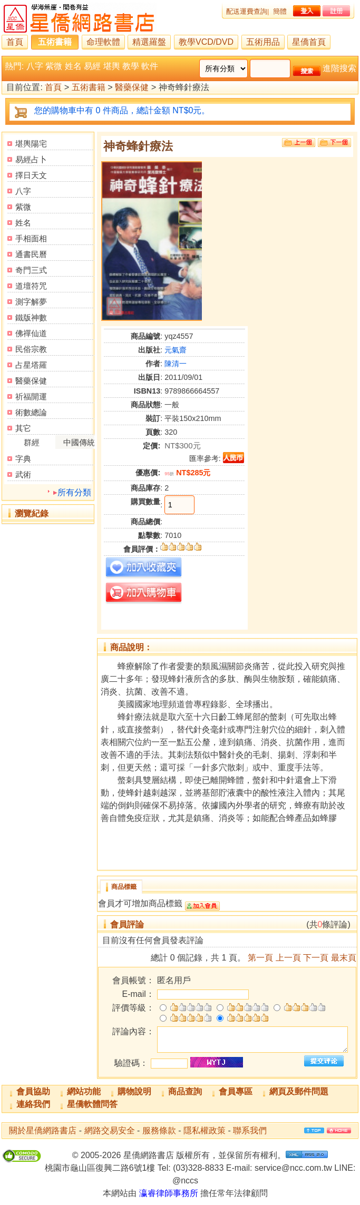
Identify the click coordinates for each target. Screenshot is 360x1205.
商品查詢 (185, 1091)
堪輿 (111, 66)
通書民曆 (31, 254)
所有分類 (74, 492)
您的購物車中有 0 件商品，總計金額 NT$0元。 (122, 110)
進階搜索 (339, 68)
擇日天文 (31, 175)
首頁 (14, 41)
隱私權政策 (204, 1130)
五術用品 (263, 41)
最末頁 (343, 957)
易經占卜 (31, 159)
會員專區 (235, 1091)
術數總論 (31, 412)
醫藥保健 (132, 87)
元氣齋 (175, 350)
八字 (34, 66)
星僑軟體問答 (92, 1104)
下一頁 (315, 957)
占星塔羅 (31, 364)
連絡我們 (33, 1104)
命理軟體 (103, 41)
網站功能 (84, 1091)
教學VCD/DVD (206, 41)
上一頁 (288, 957)
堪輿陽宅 (31, 143)
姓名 (73, 66)
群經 (32, 442)
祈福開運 (31, 396)
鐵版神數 (31, 317)
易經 (92, 66)
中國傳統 (79, 442)
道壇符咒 (31, 285)
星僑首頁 (309, 41)
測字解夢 (31, 301)
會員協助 (33, 1091)
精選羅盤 (149, 41)
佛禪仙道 (31, 333)
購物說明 (134, 1091)
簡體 (280, 11)
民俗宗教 (31, 349)
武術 (23, 474)
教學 (130, 66)
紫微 (53, 66)
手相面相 (31, 238)
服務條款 (159, 1130)
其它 (23, 428)
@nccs (185, 1180)
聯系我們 (250, 1130)
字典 (23, 458)
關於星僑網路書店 (42, 1130)
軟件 (149, 66)
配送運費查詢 (246, 11)
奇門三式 (31, 270)
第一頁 (260, 957)
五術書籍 (55, 41)
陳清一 (175, 363)
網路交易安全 (109, 1130)
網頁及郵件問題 (298, 1091)
